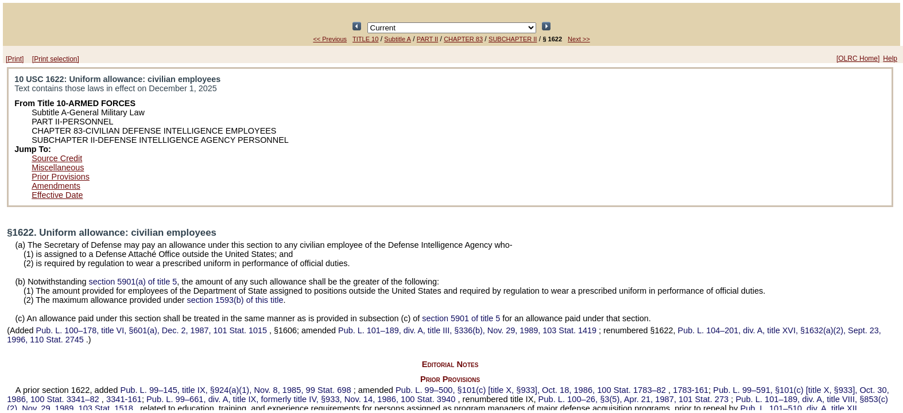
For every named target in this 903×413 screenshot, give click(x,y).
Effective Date (57, 195)
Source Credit (57, 158)
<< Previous (330, 39)
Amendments (56, 185)
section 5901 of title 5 (461, 318)
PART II (427, 39)
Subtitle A (397, 39)
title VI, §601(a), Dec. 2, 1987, (152, 330)
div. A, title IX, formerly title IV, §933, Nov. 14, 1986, (302, 399)
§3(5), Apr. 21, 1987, (634, 399)
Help (890, 58)
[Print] (15, 59)
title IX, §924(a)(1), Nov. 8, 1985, (236, 390)
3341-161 (124, 399)
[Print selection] (55, 59)
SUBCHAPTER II (513, 39)
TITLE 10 (365, 39)
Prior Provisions (61, 176)
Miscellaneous (58, 167)
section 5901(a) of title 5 (133, 281)
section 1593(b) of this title (235, 300)
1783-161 (690, 390)
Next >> (579, 39)
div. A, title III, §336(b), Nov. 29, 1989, (468, 330)
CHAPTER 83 (463, 39)
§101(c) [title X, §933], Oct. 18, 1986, (532, 390)
